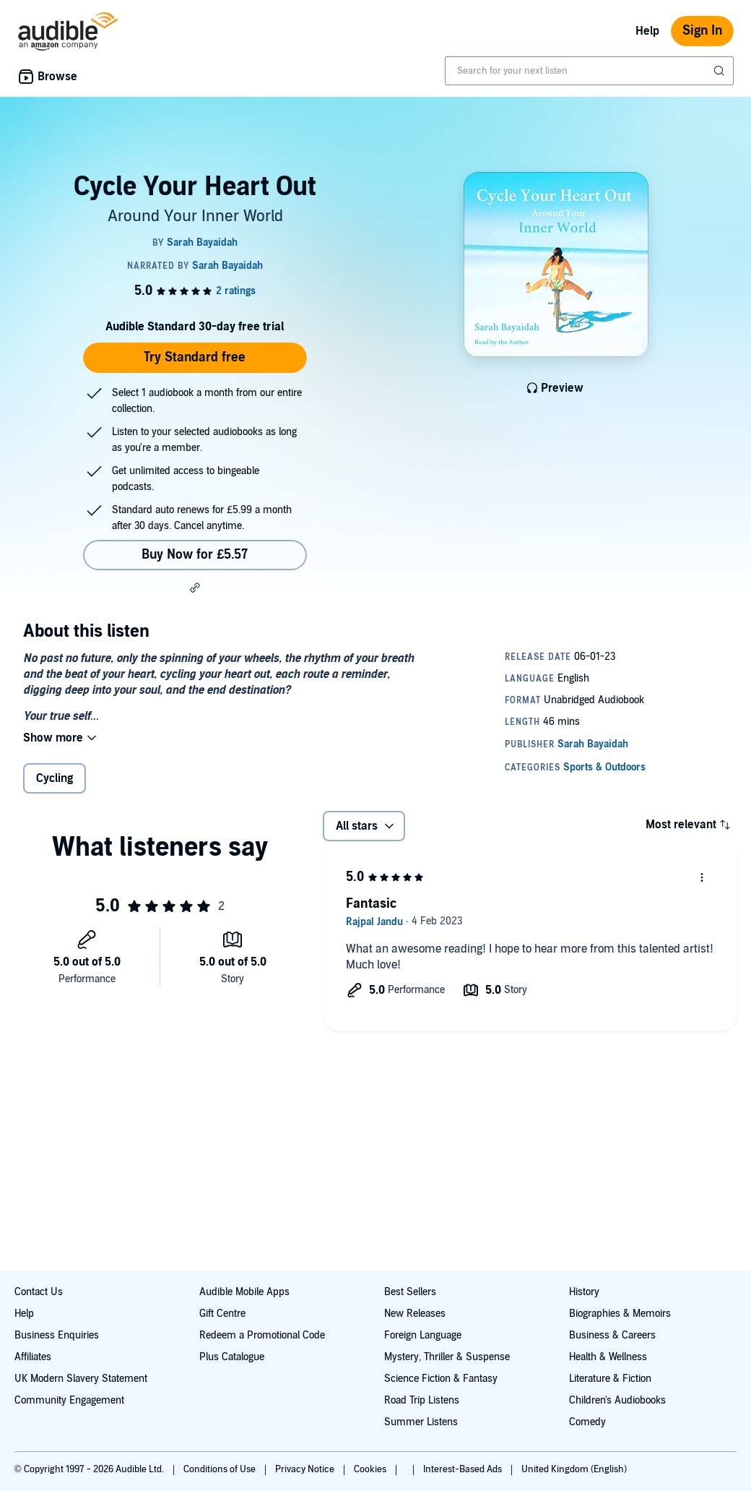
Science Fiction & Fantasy (441, 1378)
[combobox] (589, 70)
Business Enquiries (56, 1335)
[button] (195, 587)
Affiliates (32, 1357)
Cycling (54, 778)
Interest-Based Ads (463, 1469)
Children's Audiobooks (617, 1400)
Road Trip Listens (421, 1400)
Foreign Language (422, 1335)
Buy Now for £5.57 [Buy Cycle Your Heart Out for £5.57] (195, 554)
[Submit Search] (721, 70)
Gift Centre (222, 1313)
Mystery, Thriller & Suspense (447, 1357)
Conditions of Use (220, 1469)
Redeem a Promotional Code (262, 1335)
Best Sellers (410, 1292)
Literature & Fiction (610, 1378)
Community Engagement (69, 1400)
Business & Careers (612, 1335)
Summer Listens (421, 1422)
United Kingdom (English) (574, 1469)
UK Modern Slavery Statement (80, 1378)
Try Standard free (195, 357)
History (584, 1292)
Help (647, 31)
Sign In (702, 30)
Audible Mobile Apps (244, 1292)
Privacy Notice (306, 1469)
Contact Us (38, 1292)
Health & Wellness (608, 1357)
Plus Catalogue (231, 1357)
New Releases (415, 1313)
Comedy (587, 1422)
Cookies (371, 1469)
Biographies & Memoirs (620, 1313)
